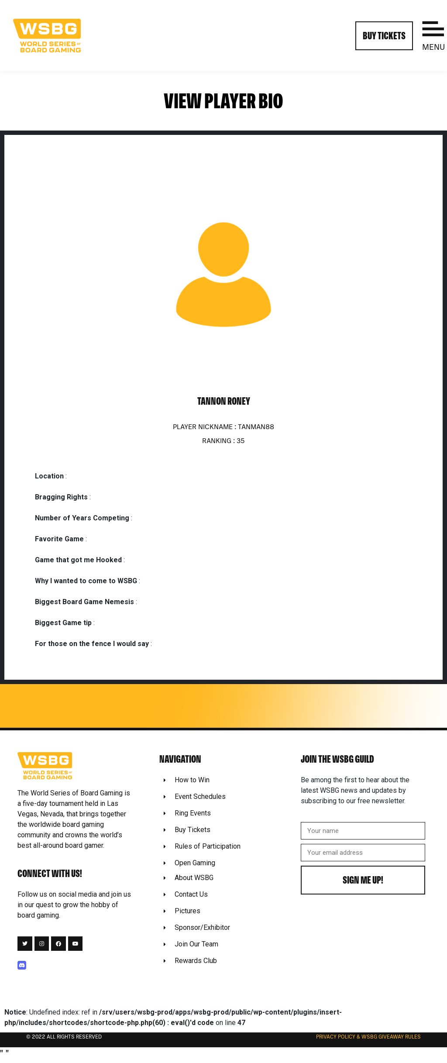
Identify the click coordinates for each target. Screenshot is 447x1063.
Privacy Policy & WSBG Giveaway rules (368, 1037)
